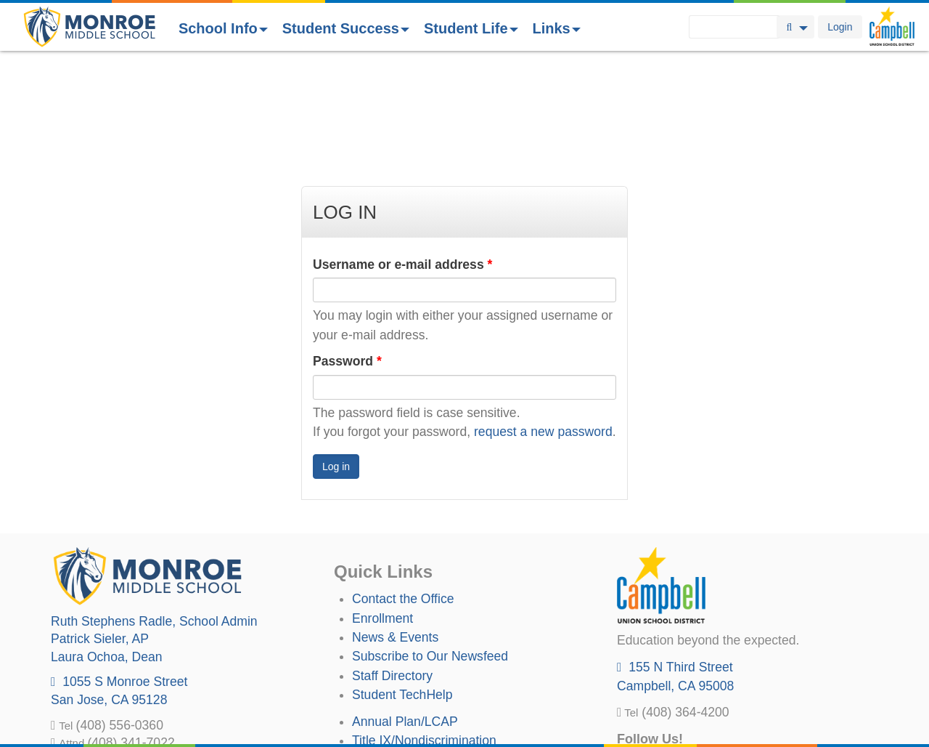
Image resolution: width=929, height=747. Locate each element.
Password (347, 255)
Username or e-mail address (402, 158)
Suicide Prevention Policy (424, 692)
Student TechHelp (402, 588)
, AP (100, 532)
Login (839, 27)
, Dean (107, 551)
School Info (223, 28)
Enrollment (382, 512)
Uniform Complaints (408, 653)
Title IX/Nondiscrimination (424, 634)
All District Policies (404, 711)
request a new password (543, 325)
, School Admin (154, 515)
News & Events (395, 531)
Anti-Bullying (387, 673)
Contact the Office (403, 492)
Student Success (345, 28)
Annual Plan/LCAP (405, 615)
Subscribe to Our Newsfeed (430, 550)
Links (557, 28)
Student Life (471, 28)
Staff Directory (392, 569)
